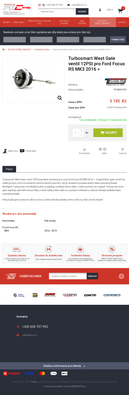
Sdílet (103, 151)
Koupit (109, 133)
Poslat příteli (84, 151)
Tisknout (123, 151)
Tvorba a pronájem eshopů (57, 386)
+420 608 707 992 (54, 5)
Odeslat (92, 276)
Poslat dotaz (28, 151)
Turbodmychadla (41, 49)
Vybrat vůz (117, 39)
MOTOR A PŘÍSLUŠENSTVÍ (19, 49)
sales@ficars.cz (79, 5)
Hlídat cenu (10, 151)
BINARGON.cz (79, 386)
